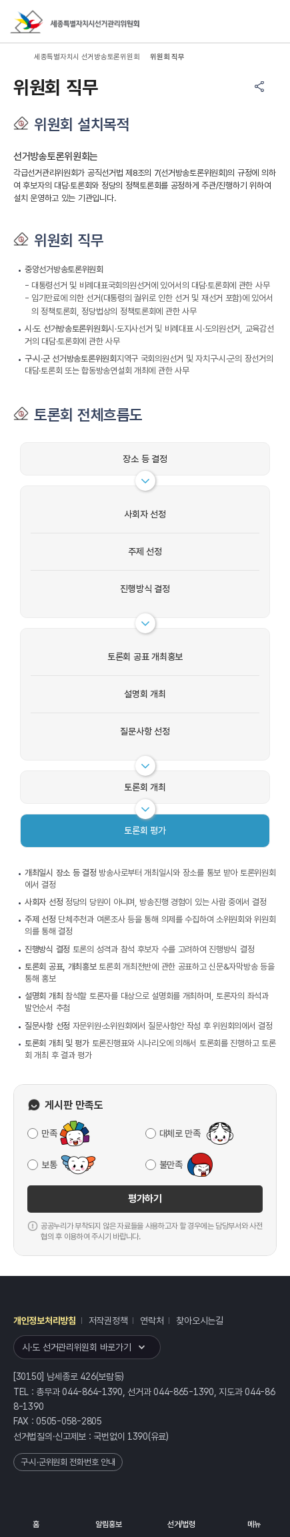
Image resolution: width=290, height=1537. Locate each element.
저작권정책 (108, 1320)
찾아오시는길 (199, 1320)
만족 (49, 1133)
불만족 (171, 1164)
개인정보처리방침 (44, 1320)
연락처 (151, 1320)
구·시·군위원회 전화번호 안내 (68, 1462)
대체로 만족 (180, 1133)
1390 (137, 1436)
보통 (49, 1164)
